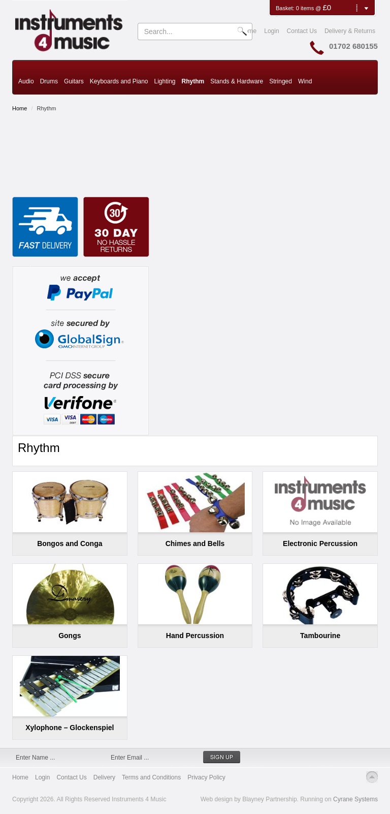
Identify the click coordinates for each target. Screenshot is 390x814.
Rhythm (193, 81)
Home (19, 108)
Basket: (286, 8)
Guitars (74, 81)
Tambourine (320, 635)
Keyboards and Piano (119, 81)
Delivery (104, 777)
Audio (26, 81)
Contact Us (302, 31)
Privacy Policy (206, 777)
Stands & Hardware (236, 81)
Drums (49, 81)
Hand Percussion (195, 635)
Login (271, 31)
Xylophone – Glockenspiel (69, 727)
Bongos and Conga (69, 543)
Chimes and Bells (195, 543)
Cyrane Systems (355, 799)
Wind (305, 81)
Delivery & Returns (349, 31)
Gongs (69, 635)
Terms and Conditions (151, 777)
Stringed (280, 81)
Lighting (164, 81)
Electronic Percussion (320, 543)
